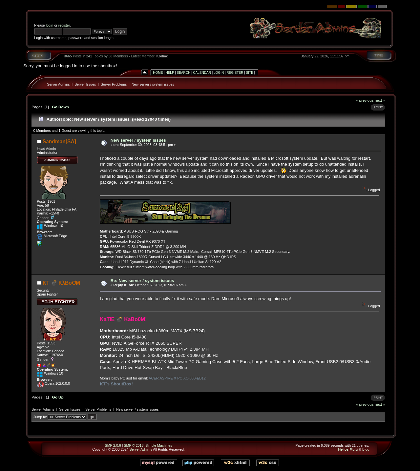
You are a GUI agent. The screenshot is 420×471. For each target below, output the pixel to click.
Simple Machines (158, 445)
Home (158, 72)
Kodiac (162, 56)
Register (234, 72)
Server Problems (114, 84)
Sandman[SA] (59, 141)
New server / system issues (153, 84)
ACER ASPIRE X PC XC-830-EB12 (177, 378)
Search (184, 72)
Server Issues (85, 84)
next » (380, 100)
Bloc (365, 449)
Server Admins (58, 84)
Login (219, 72)
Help (169, 72)
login (49, 25)
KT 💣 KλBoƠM (61, 283)
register (64, 25)
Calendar (202, 72)
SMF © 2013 (133, 445)
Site (249, 72)
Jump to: (40, 417)
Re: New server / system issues (142, 280)
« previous (365, 100)
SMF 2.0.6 (113, 445)
